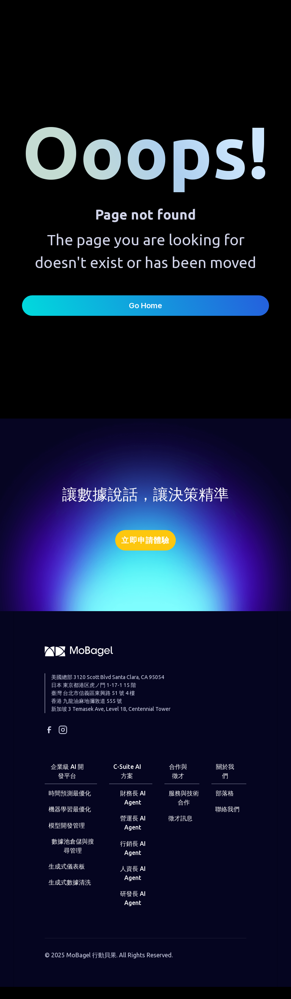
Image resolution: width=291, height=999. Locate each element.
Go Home (145, 305)
